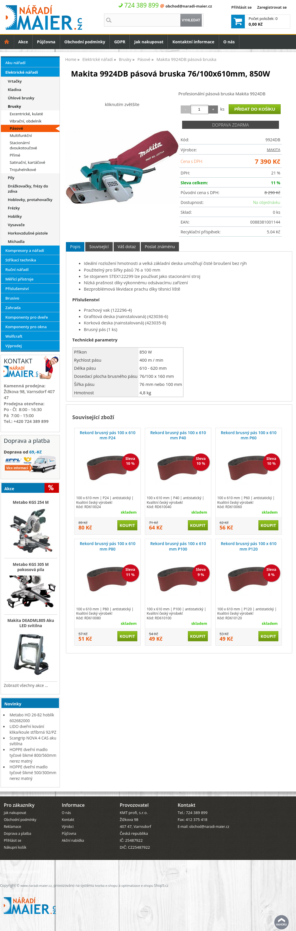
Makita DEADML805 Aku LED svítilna (30, 623)
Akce (23, 41)
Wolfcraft (14, 336)
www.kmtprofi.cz (17, 879)
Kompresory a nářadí (24, 250)
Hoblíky (15, 216)
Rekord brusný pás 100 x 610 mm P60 (249, 435)
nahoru (281, 922)
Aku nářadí (15, 62)
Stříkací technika (20, 260)
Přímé (15, 155)
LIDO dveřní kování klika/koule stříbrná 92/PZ (33, 729)
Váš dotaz (127, 246)
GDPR (119, 41)
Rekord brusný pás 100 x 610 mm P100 (178, 546)
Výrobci (68, 826)
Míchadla (16, 241)
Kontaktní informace (193, 41)
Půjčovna (46, 41)
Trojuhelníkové (23, 169)
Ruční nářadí (17, 269)
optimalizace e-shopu (137, 885)
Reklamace (12, 826)
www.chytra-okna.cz (20, 893)
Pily (11, 177)
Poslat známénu (160, 246)
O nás (229, 41)
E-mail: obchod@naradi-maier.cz (203, 826)
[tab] (75, 247)
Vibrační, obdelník (25, 121)
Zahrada (13, 307)
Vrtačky (15, 81)
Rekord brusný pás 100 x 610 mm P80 (108, 546)
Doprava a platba (17, 833)
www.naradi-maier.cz (36, 885)
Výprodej (13, 345)
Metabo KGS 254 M (31, 502)
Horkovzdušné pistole (28, 233)
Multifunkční (21, 135)
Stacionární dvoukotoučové (23, 145)
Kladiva (14, 89)
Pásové (16, 128)
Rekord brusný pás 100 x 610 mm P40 (178, 435)
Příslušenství (17, 288)
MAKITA (273, 149)
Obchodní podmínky (84, 41)
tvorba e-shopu (106, 885)
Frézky (14, 208)
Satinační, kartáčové (27, 162)
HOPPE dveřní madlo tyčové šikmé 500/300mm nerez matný (33, 772)
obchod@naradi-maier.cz (188, 6)
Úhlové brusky (21, 98)
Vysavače (16, 224)
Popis (75, 246)
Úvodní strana (7, 42)
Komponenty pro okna (26, 326)
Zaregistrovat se (272, 7)
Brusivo (12, 298)
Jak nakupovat (148, 41)
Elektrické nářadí (21, 72)
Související (99, 246)
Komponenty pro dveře (26, 317)
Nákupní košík (15, 847)
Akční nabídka (73, 840)
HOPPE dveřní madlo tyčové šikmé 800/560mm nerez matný (33, 755)
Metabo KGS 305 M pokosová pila (31, 567)
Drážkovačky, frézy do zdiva (28, 188)
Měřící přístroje (19, 279)
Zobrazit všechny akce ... (26, 685)
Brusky (14, 106)
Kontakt (68, 819)
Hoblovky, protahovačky (30, 199)
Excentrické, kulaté (26, 113)
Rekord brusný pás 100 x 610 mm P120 (249, 546)
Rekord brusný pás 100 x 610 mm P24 (108, 435)
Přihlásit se (241, 7)
